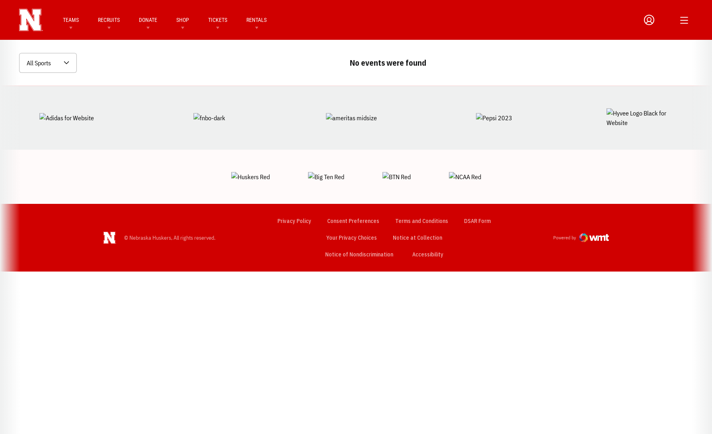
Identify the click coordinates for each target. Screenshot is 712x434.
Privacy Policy (294, 193)
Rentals (256, 20)
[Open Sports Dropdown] (48, 63)
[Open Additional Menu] (684, 20)
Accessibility (427, 226)
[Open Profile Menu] (649, 20)
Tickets (217, 20)
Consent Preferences (353, 193)
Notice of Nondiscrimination (359, 226)
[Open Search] (666, 20)
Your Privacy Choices (351, 209)
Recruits (109, 20)
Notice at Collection (417, 209)
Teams (71, 20)
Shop (182, 20)
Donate (148, 20)
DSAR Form (477, 193)
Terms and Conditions (421, 193)
